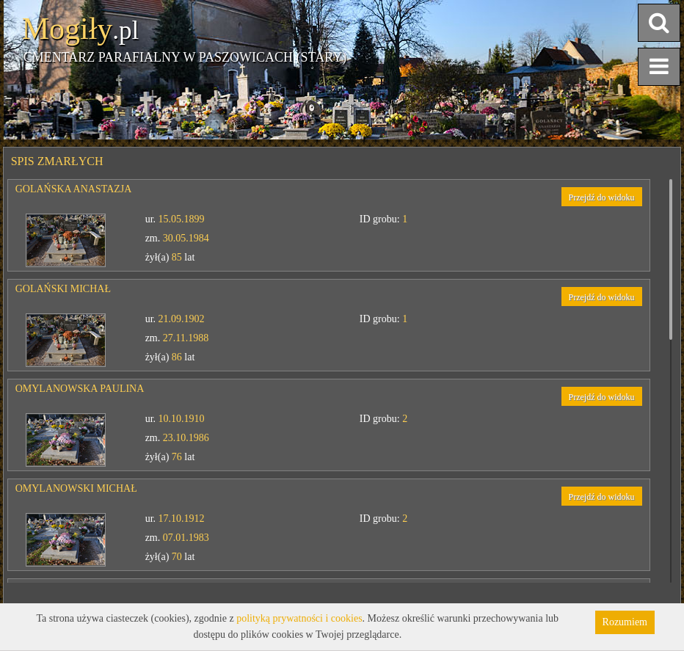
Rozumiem (625, 622)
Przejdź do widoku (602, 197)
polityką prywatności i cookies (299, 618)
